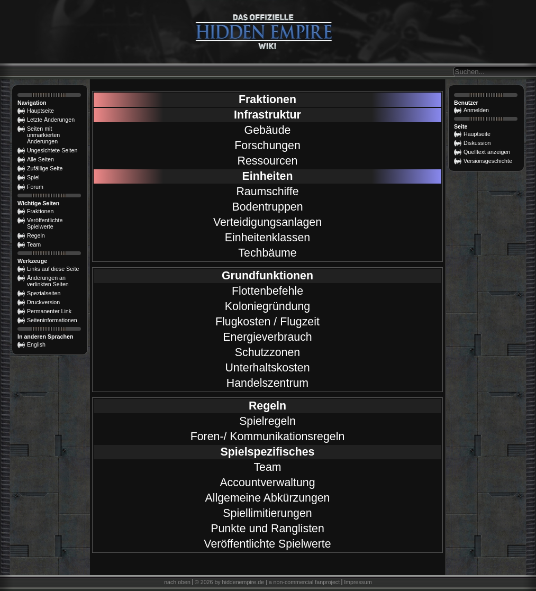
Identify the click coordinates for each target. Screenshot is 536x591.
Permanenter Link (49, 311)
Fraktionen (267, 99)
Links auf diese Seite (53, 269)
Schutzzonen (267, 352)
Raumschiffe (267, 191)
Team (267, 467)
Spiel (33, 177)
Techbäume (267, 253)
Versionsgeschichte (488, 161)
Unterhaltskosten (267, 367)
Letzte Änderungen (51, 119)
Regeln (36, 235)
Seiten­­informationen (52, 320)
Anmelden (476, 110)
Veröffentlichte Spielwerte (267, 544)
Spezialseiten (43, 293)
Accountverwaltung (267, 482)
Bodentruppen (267, 207)
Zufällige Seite (45, 168)
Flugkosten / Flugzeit (267, 321)
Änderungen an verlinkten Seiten (48, 281)
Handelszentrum (267, 383)
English (36, 344)
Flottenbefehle (267, 291)
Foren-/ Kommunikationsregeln (267, 436)
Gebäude (267, 130)
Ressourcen (268, 160)
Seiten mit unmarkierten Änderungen (43, 134)
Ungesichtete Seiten (52, 150)
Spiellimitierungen (267, 513)
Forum (35, 187)
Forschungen (267, 145)
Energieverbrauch (267, 337)
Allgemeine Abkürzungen (267, 498)
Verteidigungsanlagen (267, 222)
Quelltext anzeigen (487, 152)
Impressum (358, 582)
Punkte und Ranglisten (267, 528)
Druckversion (43, 302)
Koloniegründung (267, 306)
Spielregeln (267, 421)
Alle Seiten (40, 159)
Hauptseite (477, 134)
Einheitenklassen (267, 237)
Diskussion (477, 143)
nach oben (177, 582)
